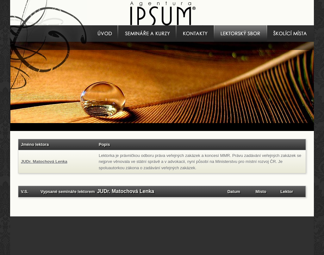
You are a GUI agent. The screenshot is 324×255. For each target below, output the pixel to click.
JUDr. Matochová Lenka (44, 161)
